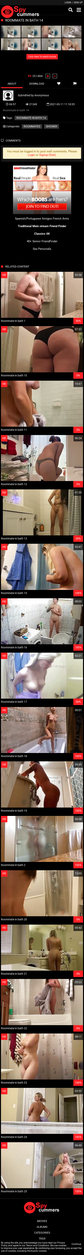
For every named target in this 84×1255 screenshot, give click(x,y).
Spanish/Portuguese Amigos (33, 218)
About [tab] (12, 83)
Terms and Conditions (37, 1245)
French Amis (61, 218)
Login (68, 2)
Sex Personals (42, 249)
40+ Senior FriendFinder (42, 241)
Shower (51, 126)
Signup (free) (47, 155)
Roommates (32, 126)
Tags (42, 1238)
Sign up (78, 2)
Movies (42, 1221)
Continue (76, 1244)
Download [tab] (36, 83)
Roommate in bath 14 (31, 117)
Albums (42, 1226)
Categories (42, 1232)
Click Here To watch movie (42, 56)
